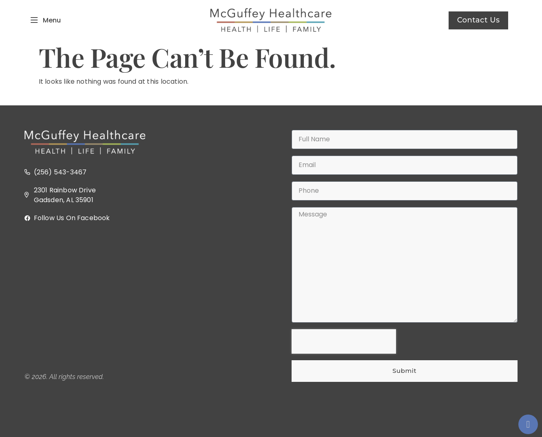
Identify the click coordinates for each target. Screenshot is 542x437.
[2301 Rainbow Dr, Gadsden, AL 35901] (137, 297)
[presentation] (344, 341)
